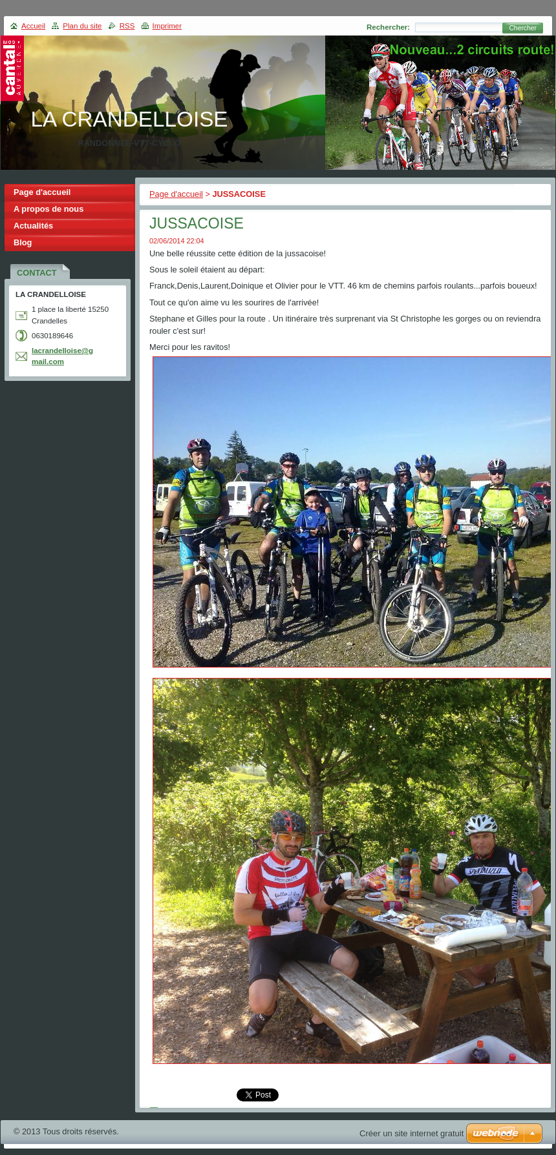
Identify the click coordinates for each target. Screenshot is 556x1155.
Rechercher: (388, 27)
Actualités (33, 225)
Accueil (33, 26)
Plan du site (82, 26)
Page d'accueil (176, 194)
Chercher (523, 28)
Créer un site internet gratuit (411, 1133)
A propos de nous (48, 209)
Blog (23, 242)
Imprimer (167, 26)
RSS (127, 26)
